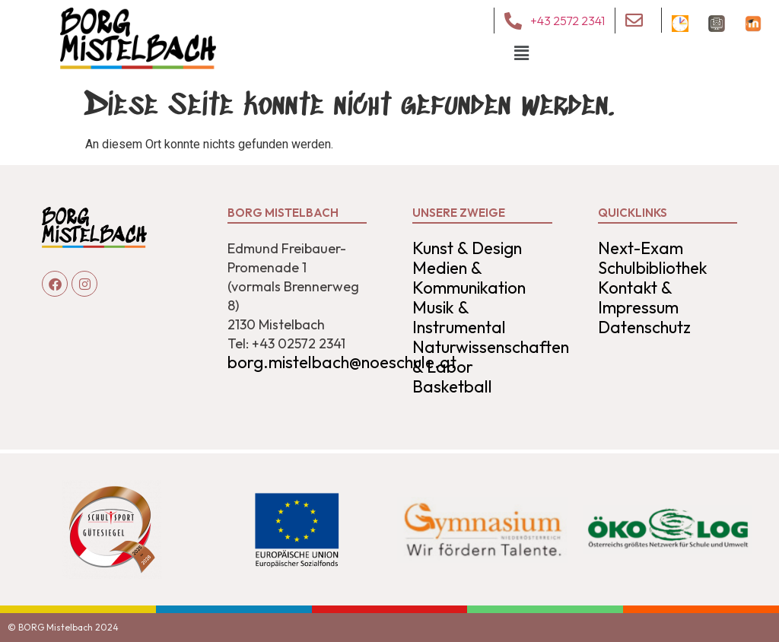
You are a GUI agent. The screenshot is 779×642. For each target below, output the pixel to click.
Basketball (452, 386)
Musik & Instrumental (459, 317)
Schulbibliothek (652, 267)
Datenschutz (644, 327)
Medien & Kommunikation (469, 277)
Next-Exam (640, 248)
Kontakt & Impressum (638, 297)
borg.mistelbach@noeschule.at (341, 362)
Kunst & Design (467, 248)
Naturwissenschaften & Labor (490, 356)
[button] (522, 53)
